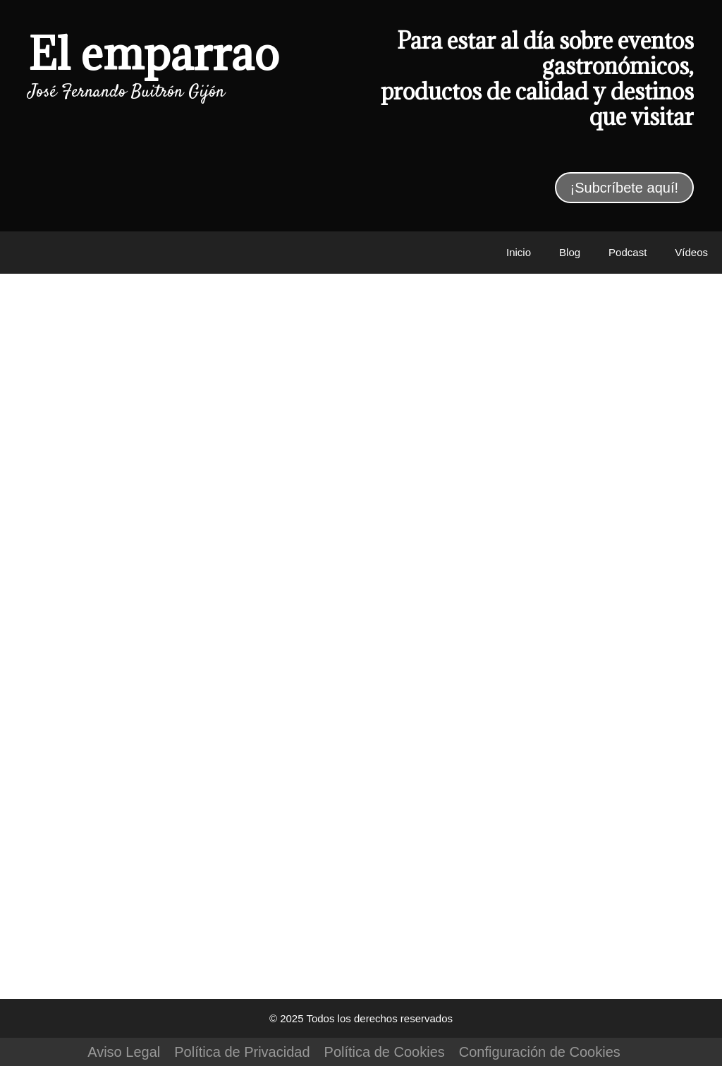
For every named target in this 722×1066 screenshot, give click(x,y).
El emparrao (153, 53)
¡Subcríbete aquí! (624, 187)
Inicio (518, 252)
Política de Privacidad (242, 1052)
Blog (569, 252)
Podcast (627, 252)
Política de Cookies (384, 1052)
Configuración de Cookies (539, 1052)
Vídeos (691, 252)
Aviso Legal (123, 1052)
